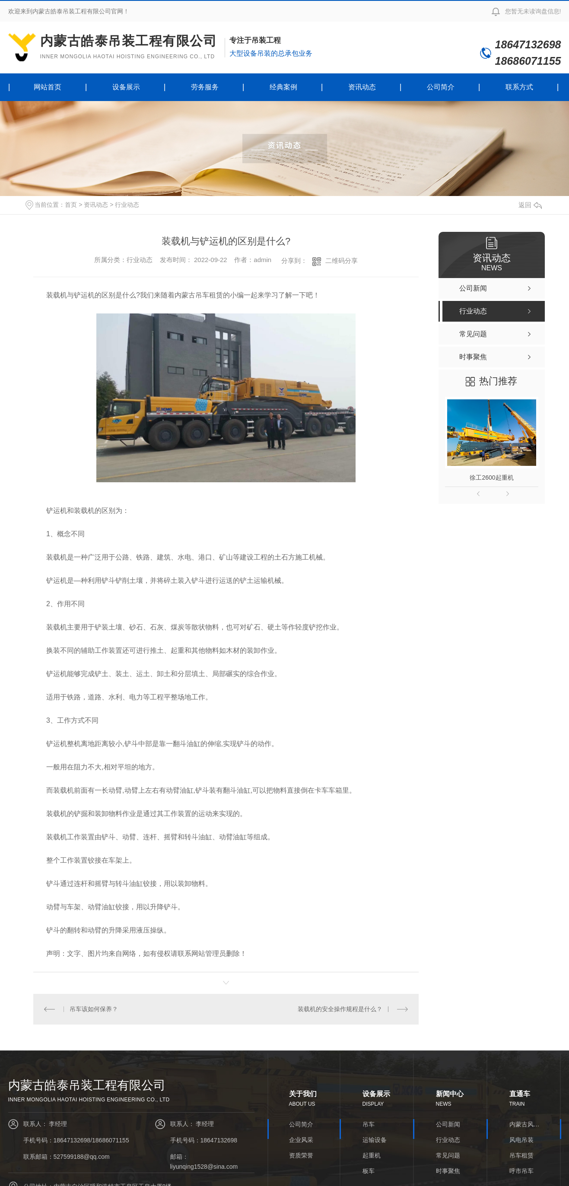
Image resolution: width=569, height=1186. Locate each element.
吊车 (368, 1124)
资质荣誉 (301, 1155)
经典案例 (283, 87)
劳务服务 (205, 87)
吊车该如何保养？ (94, 1009)
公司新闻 (448, 1124)
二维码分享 (341, 260)
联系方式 (519, 87)
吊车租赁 (521, 1155)
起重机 (371, 1155)
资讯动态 (362, 87)
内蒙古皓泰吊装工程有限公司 (128, 47)
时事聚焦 (448, 1170)
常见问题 (448, 1155)
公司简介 (441, 87)
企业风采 (301, 1139)
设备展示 (126, 87)
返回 (530, 205)
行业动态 (127, 204)
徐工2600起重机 (491, 477)
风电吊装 (521, 1139)
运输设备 (374, 1139)
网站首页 (47, 87)
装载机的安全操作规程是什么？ (340, 1009)
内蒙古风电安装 (524, 1124)
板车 (368, 1170)
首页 (71, 204)
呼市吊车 (521, 1170)
